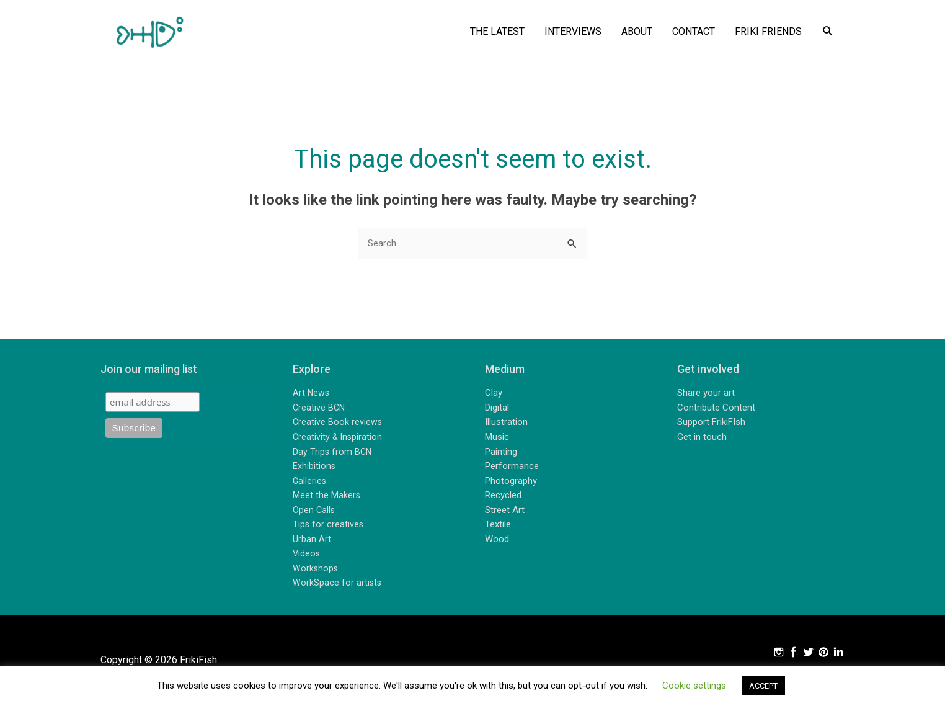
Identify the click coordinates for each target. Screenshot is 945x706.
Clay (493, 395)
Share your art (706, 395)
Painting (501, 453)
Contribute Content (716, 409)
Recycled (503, 497)
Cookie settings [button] (694, 685)
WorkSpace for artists (338, 585)
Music (497, 438)
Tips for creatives (329, 526)
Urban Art (312, 541)
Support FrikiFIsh (711, 424)
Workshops (316, 570)
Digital (497, 409)
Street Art (505, 511)
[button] (828, 31)
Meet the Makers (327, 497)
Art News (312, 395)
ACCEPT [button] (763, 685)
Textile (498, 526)
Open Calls (314, 511)
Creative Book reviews (338, 424)
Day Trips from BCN (333, 453)
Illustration (506, 424)
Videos (307, 555)
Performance (512, 468)
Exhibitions (314, 468)
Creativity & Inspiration (338, 438)
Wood (497, 541)
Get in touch (702, 438)
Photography (511, 482)
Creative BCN (320, 409)
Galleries (310, 482)
